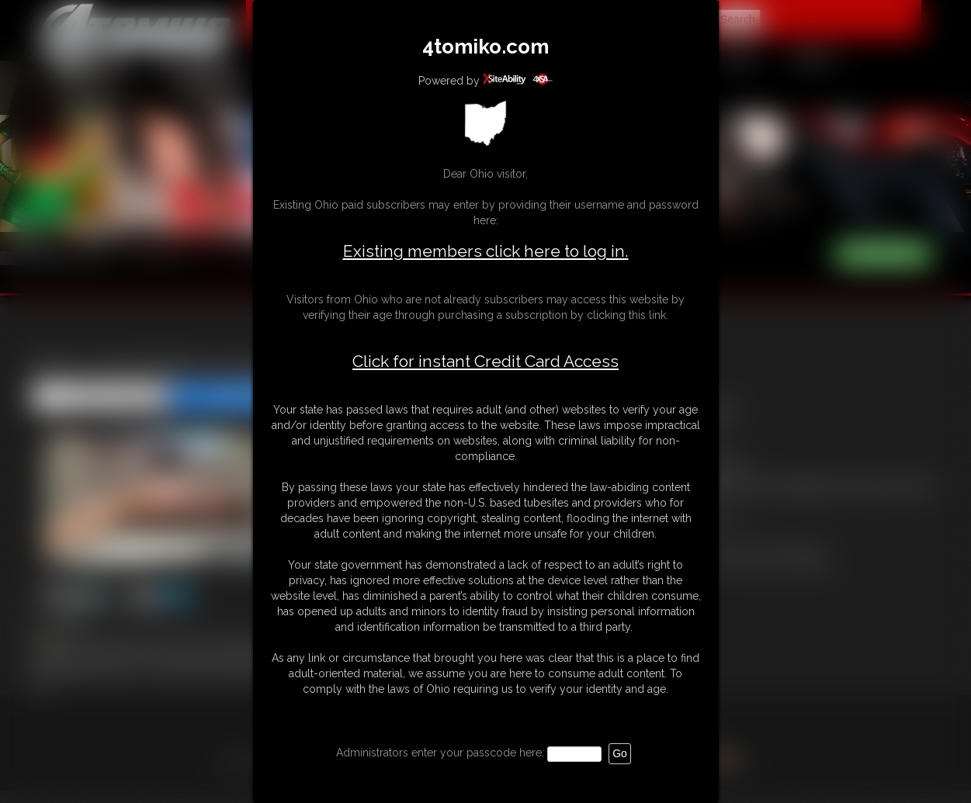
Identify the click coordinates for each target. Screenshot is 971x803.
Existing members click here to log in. (486, 251)
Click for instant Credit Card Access (485, 361)
